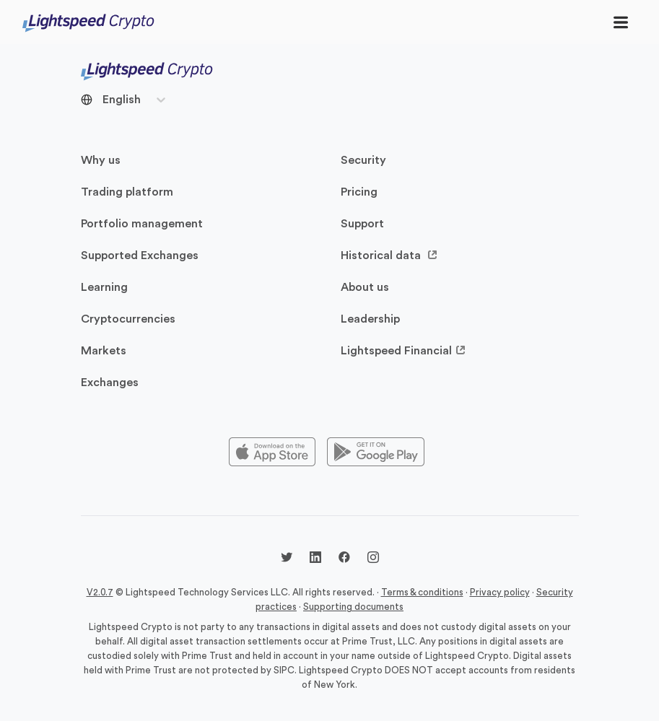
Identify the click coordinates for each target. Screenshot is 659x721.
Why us (101, 160)
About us (365, 287)
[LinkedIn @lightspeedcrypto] (315, 559)
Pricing (359, 192)
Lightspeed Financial (403, 351)
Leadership (370, 319)
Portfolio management (142, 224)
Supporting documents (353, 606)
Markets (103, 351)
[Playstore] (375, 452)
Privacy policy (500, 592)
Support (362, 224)
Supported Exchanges (139, 255)
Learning (104, 287)
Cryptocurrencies (128, 319)
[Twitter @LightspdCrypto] (286, 559)
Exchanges (110, 382)
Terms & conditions (422, 592)
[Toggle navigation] (621, 22)
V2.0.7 (100, 592)
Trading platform (127, 192)
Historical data (389, 255)
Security (363, 160)
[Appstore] (272, 452)
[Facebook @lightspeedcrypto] (344, 559)
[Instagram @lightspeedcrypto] (373, 559)
